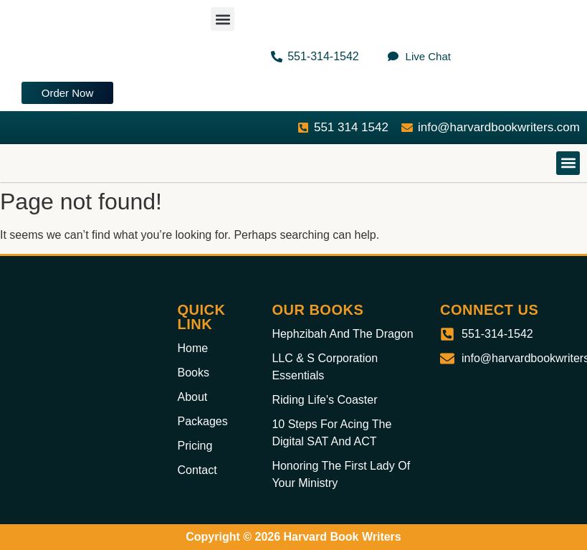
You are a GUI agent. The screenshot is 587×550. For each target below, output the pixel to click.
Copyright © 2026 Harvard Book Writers (293, 537)
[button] (222, 19)
